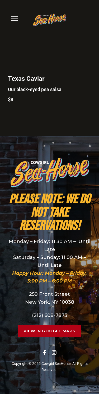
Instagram (54, 352)
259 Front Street (49, 294)
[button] (49, 331)
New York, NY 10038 (49, 302)
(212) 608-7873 (49, 315)
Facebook (44, 352)
